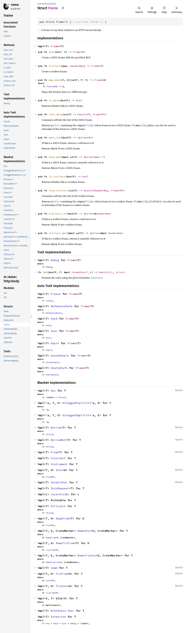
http (46, 3)
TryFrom (50, 550)
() (111, 272)
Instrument (59, 464)
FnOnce (50, 86)
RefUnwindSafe (61, 306)
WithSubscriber (62, 610)
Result (82, 114)
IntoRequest (60, 488)
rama (15, 5)
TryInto (61, 586)
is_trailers (57, 176)
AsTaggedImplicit (75, 415)
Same (54, 568)
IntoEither (59, 482)
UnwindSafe (59, 368)
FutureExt (58, 458)
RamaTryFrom (65, 543)
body (53, 3)
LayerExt (57, 494)
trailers (55, 65)
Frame (55, 46)
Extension (58, 616)
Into (59, 470)
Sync (54, 331)
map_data (55, 79)
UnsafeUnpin (60, 355)
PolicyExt (58, 506)
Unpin (55, 343)
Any (53, 390)
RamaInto (84, 531)
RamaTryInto (87, 555)
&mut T (99, 156)
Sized (62, 397)
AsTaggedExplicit (75, 403)
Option (82, 137)
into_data (55, 114)
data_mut (55, 156)
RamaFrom (62, 518)
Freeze (56, 294)
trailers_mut (58, 233)
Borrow (56, 427)
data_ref (55, 137)
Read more (97, 277)
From (54, 452)
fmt (45, 272)
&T (89, 137)
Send (54, 318)
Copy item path (62, 8)
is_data (54, 100)
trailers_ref (58, 213)
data (52, 51)
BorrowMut (58, 440)
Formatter (78, 272)
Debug (55, 260)
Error (119, 272)
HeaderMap (77, 65)
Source (179, 390)
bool (79, 100)
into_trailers (59, 190)
